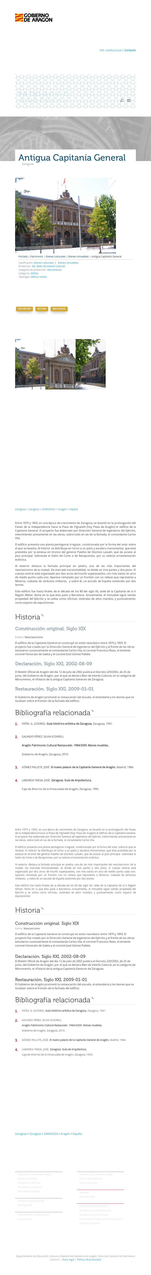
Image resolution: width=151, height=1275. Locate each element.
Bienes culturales (56, 257)
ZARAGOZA (48, 509)
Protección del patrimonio (29, 1196)
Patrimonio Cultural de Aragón (35, 1174)
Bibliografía (59, 309)
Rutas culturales (88, 1183)
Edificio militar (38, 277)
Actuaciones (24, 1219)
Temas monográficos (90, 1179)
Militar (34, 273)
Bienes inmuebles (78, 257)
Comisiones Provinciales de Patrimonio (101, 1219)
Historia (41, 309)
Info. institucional (110, 50)
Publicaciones (87, 1197)
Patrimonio (36, 257)
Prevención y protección (31, 1201)
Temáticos (82, 1170)
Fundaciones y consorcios (93, 1215)
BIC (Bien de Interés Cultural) (48, 266)
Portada (23, 257)
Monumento (54, 270)
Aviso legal (68, 1260)
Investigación (25, 1205)
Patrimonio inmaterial (30, 1187)
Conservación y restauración (34, 1215)
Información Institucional (93, 1206)
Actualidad (83, 1188)
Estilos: (20, 637)
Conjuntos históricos (29, 1183)
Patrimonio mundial (29, 1191)
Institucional (84, 1201)
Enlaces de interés (89, 1223)
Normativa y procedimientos (95, 1211)
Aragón (62, 509)
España (74, 509)
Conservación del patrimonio (31, 1210)
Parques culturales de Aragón (96, 1174)
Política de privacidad (89, 1260)
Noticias (84, 1192)
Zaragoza (20, 509)
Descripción (24, 309)
